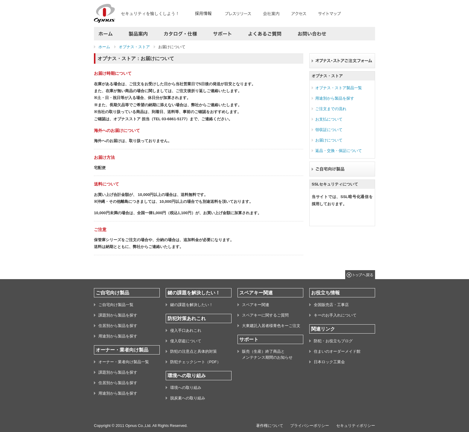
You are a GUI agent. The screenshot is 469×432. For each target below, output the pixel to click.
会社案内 (271, 12)
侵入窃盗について (185, 341)
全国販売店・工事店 (331, 304)
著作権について (269, 425)
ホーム (107, 33)
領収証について (328, 129)
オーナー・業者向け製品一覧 (123, 362)
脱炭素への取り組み (187, 398)
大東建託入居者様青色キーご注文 (271, 325)
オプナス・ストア (134, 47)
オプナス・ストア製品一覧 (338, 88)
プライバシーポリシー (309, 425)
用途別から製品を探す (334, 98)
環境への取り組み (185, 387)
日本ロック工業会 (329, 362)
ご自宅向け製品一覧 (115, 304)
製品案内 (138, 33)
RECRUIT (206, 12)
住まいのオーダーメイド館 (337, 351)
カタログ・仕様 (180, 33)
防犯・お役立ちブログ (333, 341)
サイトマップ (327, 12)
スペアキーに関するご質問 (265, 315)
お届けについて (328, 140)
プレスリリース (240, 12)
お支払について (328, 119)
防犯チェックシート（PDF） (195, 362)
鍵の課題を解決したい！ (191, 304)
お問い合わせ (310, 33)
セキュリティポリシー (355, 425)
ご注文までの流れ (330, 109)
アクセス (298, 12)
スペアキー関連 (255, 304)
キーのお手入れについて (335, 315)
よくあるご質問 (265, 33)
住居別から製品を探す (117, 325)
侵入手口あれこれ (185, 330)
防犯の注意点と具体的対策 (193, 351)
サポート (222, 33)
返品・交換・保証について (338, 150)
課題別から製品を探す (117, 315)
